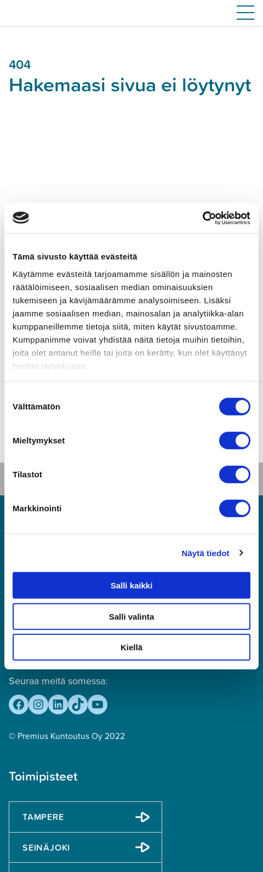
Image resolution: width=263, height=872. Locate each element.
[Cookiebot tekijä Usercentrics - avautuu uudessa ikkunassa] (202, 218)
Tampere (43, 817)
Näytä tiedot (206, 552)
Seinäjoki (46, 847)
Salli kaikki (132, 585)
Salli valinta (132, 616)
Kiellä (131, 647)
